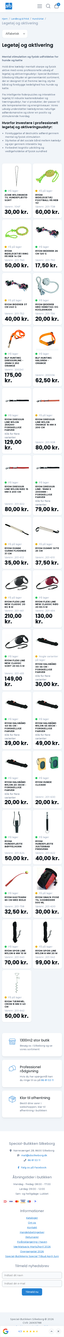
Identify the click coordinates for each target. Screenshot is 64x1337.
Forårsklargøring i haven (32, 1241)
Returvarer (32, 1237)
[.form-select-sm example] (15, 33)
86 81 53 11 (34, 1160)
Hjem (5, 18)
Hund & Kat (38, 18)
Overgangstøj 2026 (32, 1251)
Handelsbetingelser (32, 1232)
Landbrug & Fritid (20, 18)
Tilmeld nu (32, 1292)
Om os (32, 1222)
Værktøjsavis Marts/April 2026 (32, 1246)
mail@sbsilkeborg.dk (34, 1155)
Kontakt (32, 1227)
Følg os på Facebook (32, 1167)
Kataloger (32, 1217)
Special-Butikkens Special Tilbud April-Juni (32, 1256)
